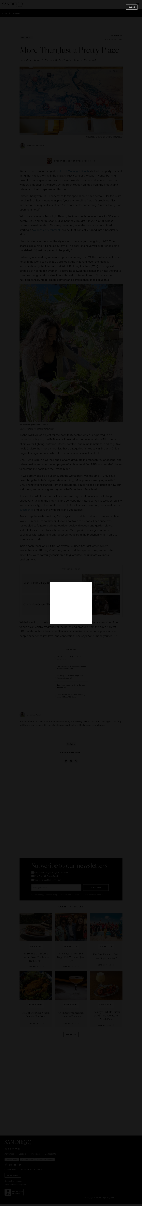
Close (132, 7)
